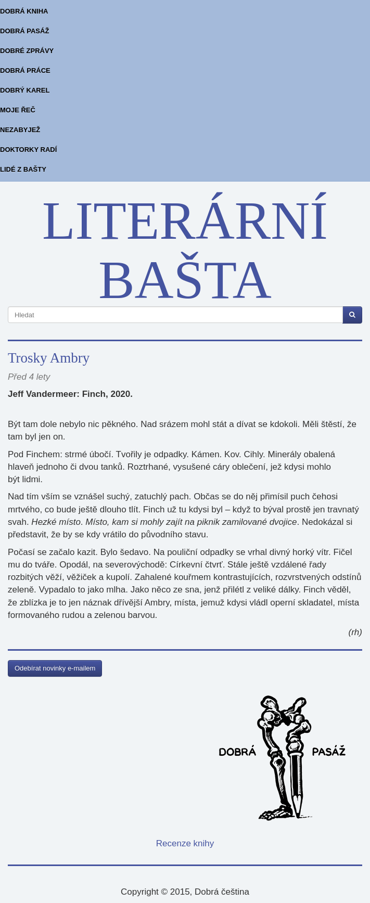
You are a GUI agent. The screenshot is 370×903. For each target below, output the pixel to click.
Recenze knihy (185, 843)
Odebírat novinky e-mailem (55, 668)
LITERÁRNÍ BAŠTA (185, 249)
